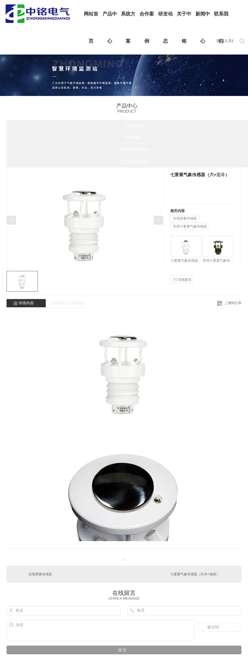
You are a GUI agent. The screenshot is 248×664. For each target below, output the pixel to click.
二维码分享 (233, 303)
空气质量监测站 (133, 161)
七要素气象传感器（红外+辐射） (186, 260)
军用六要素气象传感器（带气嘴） (218, 260)
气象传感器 (134, 126)
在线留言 (182, 280)
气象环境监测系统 (133, 149)
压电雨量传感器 (185, 218)
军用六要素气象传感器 (190, 226)
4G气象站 (133, 137)
